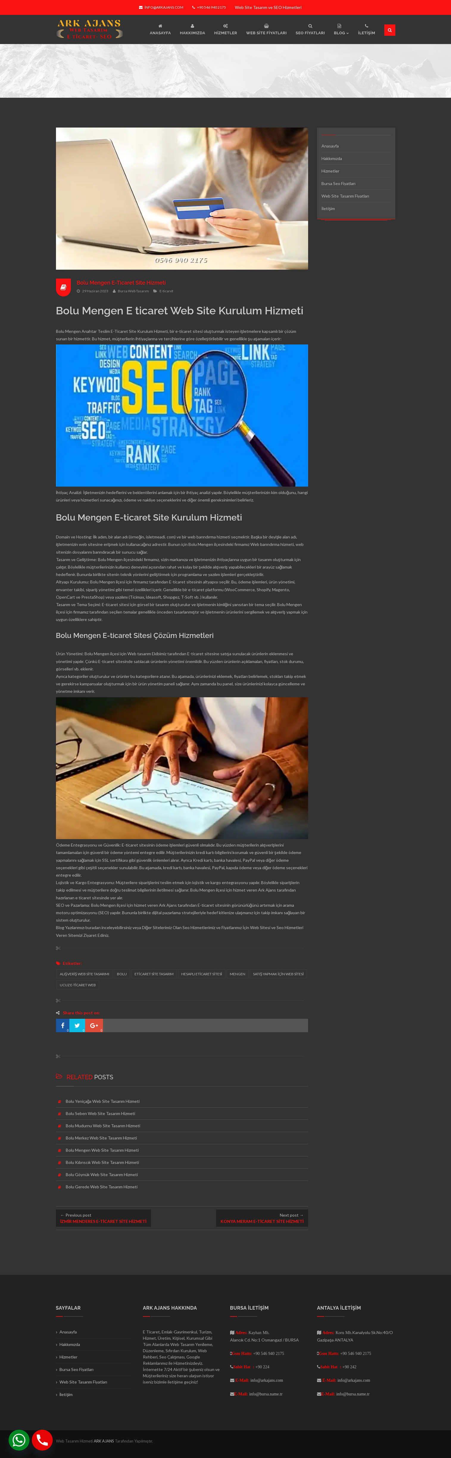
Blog (60, 927)
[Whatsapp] (19, 1440)
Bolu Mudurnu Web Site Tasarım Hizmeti (103, 1125)
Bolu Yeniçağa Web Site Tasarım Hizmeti (103, 1101)
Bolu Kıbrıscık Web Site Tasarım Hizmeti (102, 1162)
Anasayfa (330, 145)
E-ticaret (166, 290)
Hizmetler (330, 170)
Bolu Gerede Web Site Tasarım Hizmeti (102, 1186)
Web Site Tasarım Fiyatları (345, 195)
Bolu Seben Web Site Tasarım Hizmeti (100, 1113)
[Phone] (42, 1440)
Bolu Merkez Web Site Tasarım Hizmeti (101, 1137)
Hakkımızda (332, 158)
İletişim (328, 208)
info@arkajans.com (161, 7)
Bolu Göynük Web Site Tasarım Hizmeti (102, 1174)
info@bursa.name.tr (266, 1394)
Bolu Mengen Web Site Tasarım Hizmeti (102, 1150)
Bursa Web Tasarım (133, 290)
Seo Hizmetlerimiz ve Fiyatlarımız (212, 927)
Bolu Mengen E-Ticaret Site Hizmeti (121, 283)
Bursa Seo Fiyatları (338, 183)
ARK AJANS (104, 1441)
